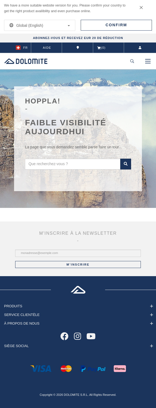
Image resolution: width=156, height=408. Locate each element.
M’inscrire (78, 264)
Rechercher (125, 164)
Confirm (116, 25)
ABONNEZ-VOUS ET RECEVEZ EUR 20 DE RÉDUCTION (78, 38)
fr (22, 47)
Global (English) (39, 25)
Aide (47, 47)
